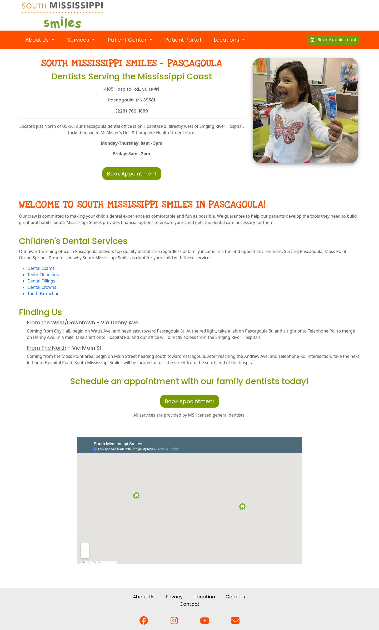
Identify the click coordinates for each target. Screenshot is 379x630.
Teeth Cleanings (43, 274)
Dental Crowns (41, 287)
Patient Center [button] (128, 39)
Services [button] (79, 39)
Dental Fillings (41, 281)
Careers (235, 596)
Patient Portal (183, 39)
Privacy (174, 596)
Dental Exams (40, 268)
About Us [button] (37, 39)
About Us (143, 596)
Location (205, 596)
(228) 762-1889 (131, 111)
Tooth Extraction (43, 293)
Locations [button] (227, 39)
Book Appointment (334, 40)
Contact (189, 604)
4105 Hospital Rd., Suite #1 (131, 89)
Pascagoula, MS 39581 (131, 100)
